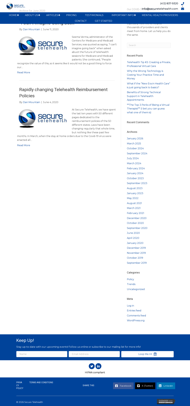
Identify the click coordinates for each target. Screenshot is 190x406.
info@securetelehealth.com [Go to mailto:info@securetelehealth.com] (160, 8)
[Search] (149, 45)
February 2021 (135, 213)
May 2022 (132, 198)
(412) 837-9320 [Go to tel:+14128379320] (169, 3)
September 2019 (137, 262)
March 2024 (134, 163)
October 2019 (135, 257)
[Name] (41, 354)
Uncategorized (136, 289)
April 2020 (133, 238)
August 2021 (134, 203)
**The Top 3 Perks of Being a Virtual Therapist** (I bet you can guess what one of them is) (148, 108)
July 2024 (133, 158)
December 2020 (137, 218)
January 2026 (135, 138)
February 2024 (136, 168)
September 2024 (137, 153)
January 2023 (135, 193)
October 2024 (135, 148)
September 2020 (137, 228)
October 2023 (135, 178)
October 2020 (135, 223)
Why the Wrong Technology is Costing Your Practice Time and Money (145, 75)
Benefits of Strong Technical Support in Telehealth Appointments (144, 96)
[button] (18, 15)
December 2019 (136, 248)
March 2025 (134, 143)
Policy (130, 279)
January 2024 (135, 173)
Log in (130, 305)
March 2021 (134, 208)
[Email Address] (94, 354)
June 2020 (133, 233)
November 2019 (136, 253)
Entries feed (134, 310)
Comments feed (136, 315)
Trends (131, 284)
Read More (23, 72)
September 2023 (137, 183)
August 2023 (134, 188)
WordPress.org (136, 320)
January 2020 (135, 243)
